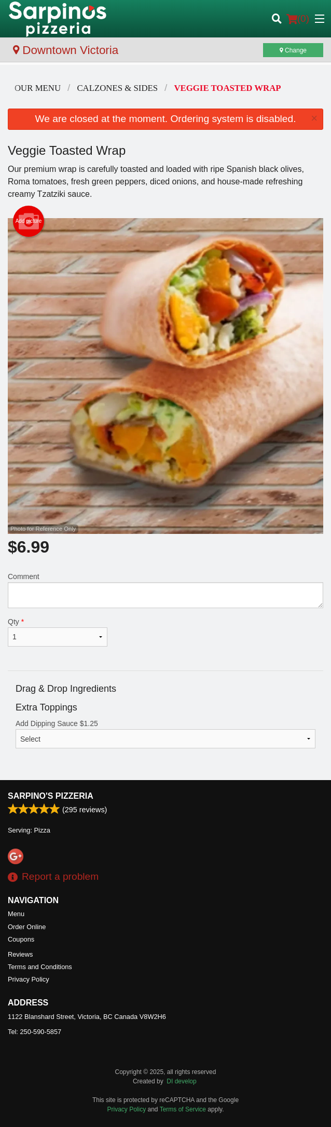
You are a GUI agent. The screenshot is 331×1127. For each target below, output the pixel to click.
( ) (297, 18)
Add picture (29, 221)
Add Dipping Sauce (165, 733)
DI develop (181, 1081)
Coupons (21, 939)
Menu (16, 914)
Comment (165, 590)
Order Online (27, 927)
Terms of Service (183, 1109)
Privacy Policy (28, 979)
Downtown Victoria (65, 50)
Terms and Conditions (40, 967)
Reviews (20, 954)
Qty (57, 632)
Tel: (34, 1032)
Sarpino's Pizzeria (50, 795)
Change (293, 50)
